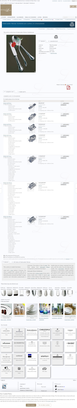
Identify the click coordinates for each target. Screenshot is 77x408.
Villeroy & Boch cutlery (32, 369)
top (74, 380)
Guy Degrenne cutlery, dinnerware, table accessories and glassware (6, 358)
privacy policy (50, 401)
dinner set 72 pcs (20, 156)
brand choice (11, 3)
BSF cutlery (45, 369)
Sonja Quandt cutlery (32, 343)
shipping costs (24, 388)
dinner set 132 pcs (20, 182)
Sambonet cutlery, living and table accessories (19, 357)
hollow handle (39, 273)
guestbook (54, 0)
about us (60, 0)
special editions (71, 28)
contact (22, 384)
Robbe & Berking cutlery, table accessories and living (32, 332)
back (3, 380)
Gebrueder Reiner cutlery (45, 343)
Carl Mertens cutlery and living (6, 370)
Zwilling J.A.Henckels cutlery (19, 370)
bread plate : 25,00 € (31, 319)
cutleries (6, 3)
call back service (67, 0)
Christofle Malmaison (57, 310)
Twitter (59, 389)
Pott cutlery (57, 343)
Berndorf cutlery (70, 343)
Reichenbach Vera (19, 310)
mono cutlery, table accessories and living (32, 357)
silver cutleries (7, 19)
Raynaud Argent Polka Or (70, 311)
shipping (40, 106)
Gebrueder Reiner (18, 3)
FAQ (21, 386)
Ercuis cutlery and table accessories (57, 332)
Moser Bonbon (44, 310)
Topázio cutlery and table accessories (70, 332)
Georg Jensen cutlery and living (6, 332)
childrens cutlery (18, 19)
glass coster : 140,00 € (6, 319)
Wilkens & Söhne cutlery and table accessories (6, 344)
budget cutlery (59, 19)
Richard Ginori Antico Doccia (32, 311)
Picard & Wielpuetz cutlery (57, 356)
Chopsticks (27, 19)
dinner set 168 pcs (20, 216)
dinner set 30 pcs (20, 124)
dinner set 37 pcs (20, 135)
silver (12, 270)
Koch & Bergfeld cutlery (19, 343)
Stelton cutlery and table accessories (45, 357)
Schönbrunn (32, 3)
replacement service (70, 19)
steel (48, 275)
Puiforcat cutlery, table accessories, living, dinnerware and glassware (19, 333)
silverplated (61, 268)
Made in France (48, 19)
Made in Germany (37, 19)
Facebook (60, 386)
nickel (45, 265)
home (2, 3)
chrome (33, 278)
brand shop (42, 28)
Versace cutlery (70, 356)
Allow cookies (31, 405)
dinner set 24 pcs (20, 113)
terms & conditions (26, 390)
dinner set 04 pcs (20, 103)
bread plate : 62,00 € (69, 319)
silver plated (26, 3)
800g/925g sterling (60, 28)
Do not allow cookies (44, 405)
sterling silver (54, 53)
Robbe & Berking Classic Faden (6, 311)
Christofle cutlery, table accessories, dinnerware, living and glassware (45, 333)
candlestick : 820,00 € (57, 318)
